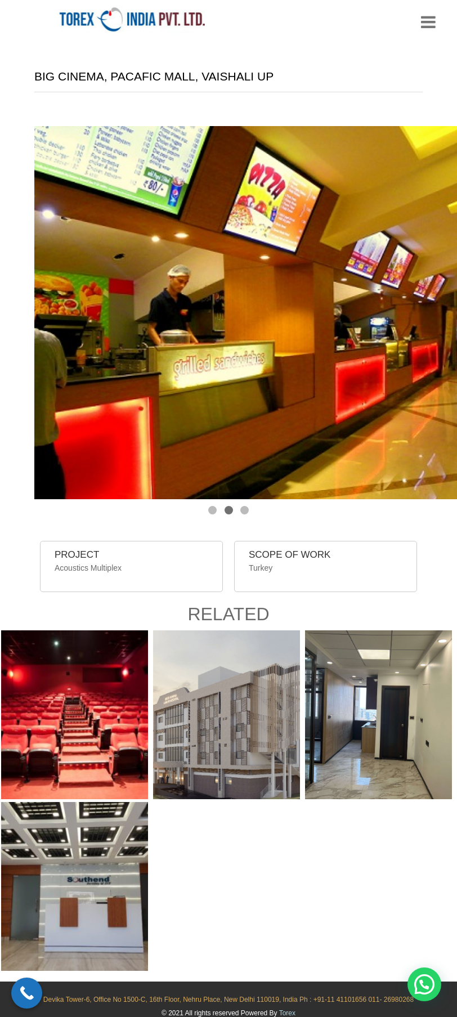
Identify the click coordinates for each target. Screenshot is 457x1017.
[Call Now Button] (26, 993)
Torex (287, 1013)
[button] (424, 984)
